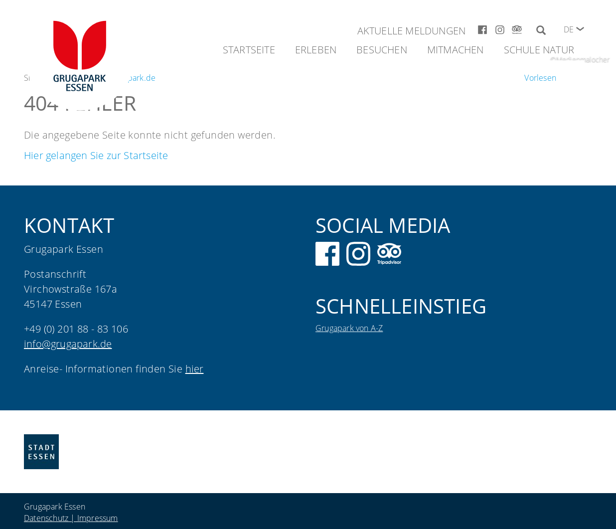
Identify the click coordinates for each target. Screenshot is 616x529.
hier (194, 368)
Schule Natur (539, 49)
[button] (580, 29)
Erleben (315, 49)
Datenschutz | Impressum (71, 518)
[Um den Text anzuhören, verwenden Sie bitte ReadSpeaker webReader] (540, 77)
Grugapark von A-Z (349, 328)
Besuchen (381, 49)
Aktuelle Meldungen (411, 30)
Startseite (249, 49)
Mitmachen (455, 49)
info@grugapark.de (68, 344)
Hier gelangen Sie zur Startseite (96, 155)
